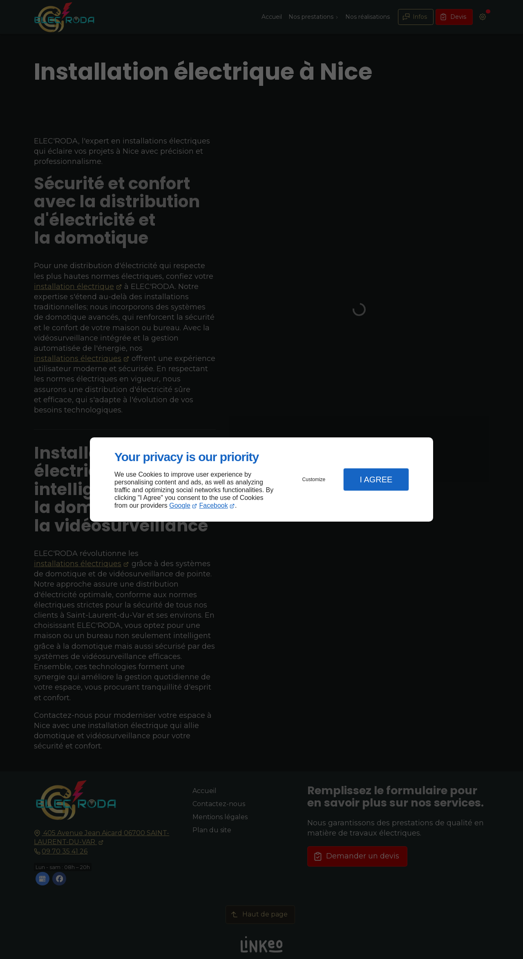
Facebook (213, 505)
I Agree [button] (376, 479)
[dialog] (261, 479)
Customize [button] (314, 479)
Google (179, 505)
